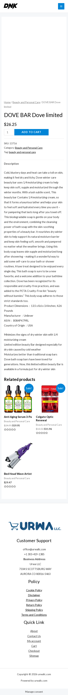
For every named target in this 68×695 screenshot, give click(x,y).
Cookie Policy (34, 590)
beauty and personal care (22, 152)
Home (7, 102)
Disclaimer (34, 595)
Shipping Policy (34, 609)
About (34, 631)
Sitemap (34, 655)
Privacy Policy (34, 600)
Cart (34, 646)
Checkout (34, 650)
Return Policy (34, 605)
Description (11, 163)
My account (34, 641)
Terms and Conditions (34, 614)
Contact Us (34, 636)
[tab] (34, 164)
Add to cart (31, 132)
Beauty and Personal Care (26, 102)
